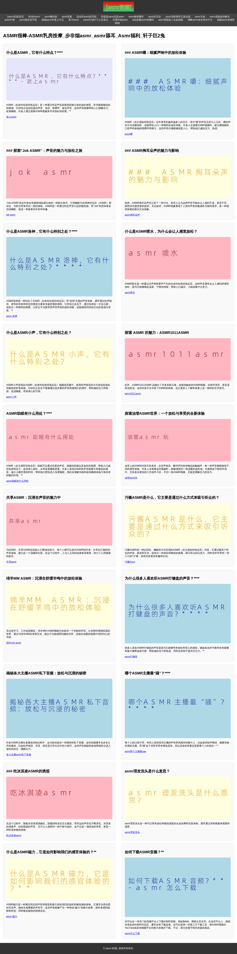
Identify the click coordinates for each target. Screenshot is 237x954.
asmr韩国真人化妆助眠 (170, 20)
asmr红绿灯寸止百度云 (95, 20)
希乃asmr (73, 20)
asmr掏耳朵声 (132, 215)
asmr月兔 (200, 16)
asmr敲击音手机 (28, 20)
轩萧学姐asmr (120, 20)
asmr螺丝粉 (50, 16)
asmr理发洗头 (132, 832)
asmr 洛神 (11, 316)
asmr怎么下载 (132, 933)
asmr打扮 (10, 20)
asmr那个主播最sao (135, 751)
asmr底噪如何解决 (220, 16)
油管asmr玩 (131, 477)
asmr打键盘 (131, 656)
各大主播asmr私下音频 (18, 754)
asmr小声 (11, 397)
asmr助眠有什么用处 (17, 481)
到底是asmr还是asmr (112, 16)
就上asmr (11, 117)
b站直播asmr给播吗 (143, 20)
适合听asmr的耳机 (87, 16)
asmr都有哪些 (136, 16)
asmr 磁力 (11, 916)
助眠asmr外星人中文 (53, 20)
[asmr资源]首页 (15, 16)
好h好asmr (34, 16)
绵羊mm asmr (13, 643)
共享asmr (11, 562)
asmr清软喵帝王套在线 (177, 16)
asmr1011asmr (133, 393)
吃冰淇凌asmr (13, 835)
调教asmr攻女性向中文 (200, 20)
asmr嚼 (129, 134)
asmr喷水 (130, 292)
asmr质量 (67, 16)
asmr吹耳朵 (154, 16)
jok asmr (10, 214)
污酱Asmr (130, 562)
